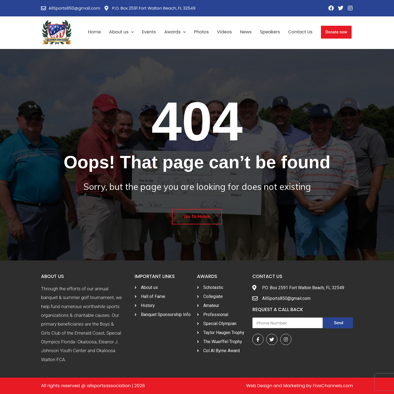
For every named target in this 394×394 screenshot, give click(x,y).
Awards (175, 32)
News (246, 32)
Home (94, 32)
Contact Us (300, 32)
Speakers (270, 32)
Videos (224, 32)
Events (149, 32)
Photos (201, 32)
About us (121, 32)
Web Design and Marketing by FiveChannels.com (299, 386)
